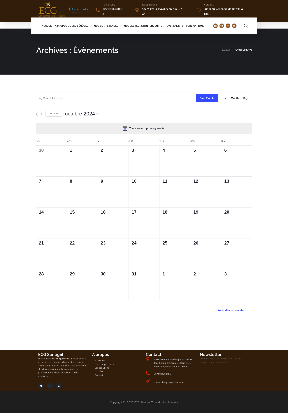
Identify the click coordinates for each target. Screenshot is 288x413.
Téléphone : (109, 4)
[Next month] (42, 114)
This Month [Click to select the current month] (53, 113)
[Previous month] (37, 114)
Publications (195, 25)
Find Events (207, 98)
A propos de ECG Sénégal (71, 25)
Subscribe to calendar (230, 310)
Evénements (175, 25)
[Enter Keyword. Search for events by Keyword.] (116, 98)
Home (226, 50)
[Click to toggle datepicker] (81, 113)
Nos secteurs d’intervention (144, 25)
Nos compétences (106, 25)
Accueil (47, 25)
